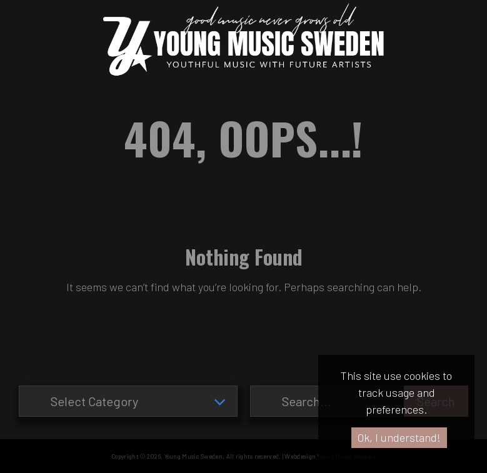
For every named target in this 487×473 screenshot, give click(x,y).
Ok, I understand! (399, 437)
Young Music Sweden (193, 456)
